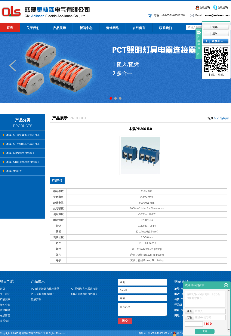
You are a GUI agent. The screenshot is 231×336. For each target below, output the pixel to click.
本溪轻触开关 (14, 170)
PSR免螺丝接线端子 (42, 294)
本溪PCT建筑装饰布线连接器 (23, 134)
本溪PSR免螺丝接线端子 (20, 152)
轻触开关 (36, 299)
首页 (10, 27)
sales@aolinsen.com (217, 15)
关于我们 (33, 28)
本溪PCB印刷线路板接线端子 (23, 161)
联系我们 (165, 28)
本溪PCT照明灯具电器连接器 (23, 143)
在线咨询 (202, 7)
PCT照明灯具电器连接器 (84, 288)
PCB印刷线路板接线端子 (84, 294)
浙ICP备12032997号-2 (160, 333)
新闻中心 (86, 28)
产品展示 (59, 28)
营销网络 (112, 28)
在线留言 (139, 28)
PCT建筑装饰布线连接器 (45, 288)
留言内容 (142, 309)
